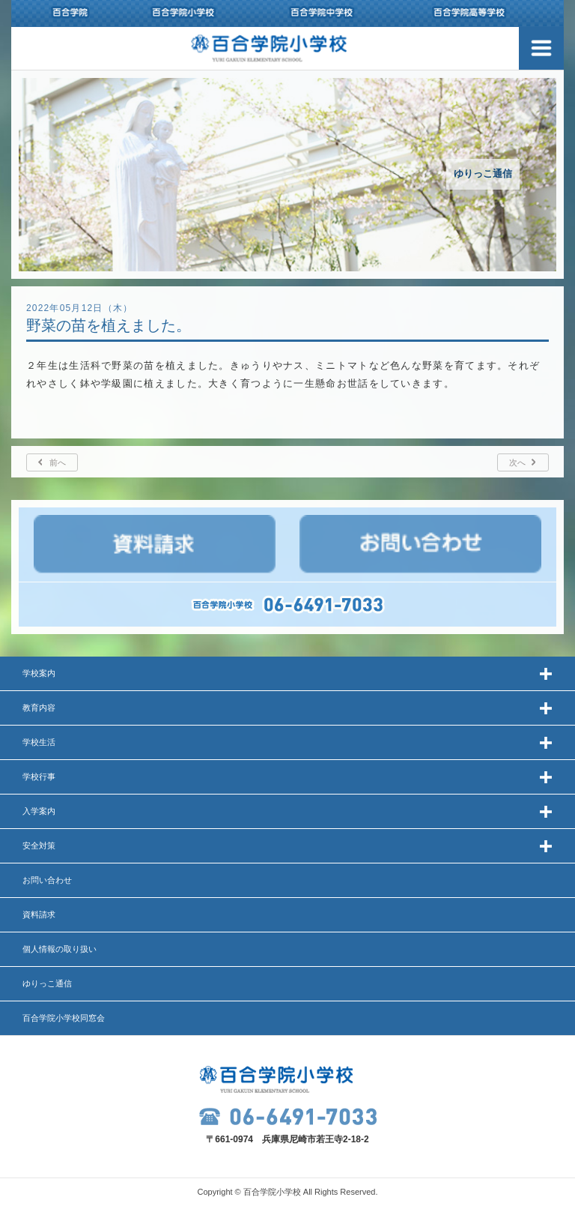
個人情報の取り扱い (59, 948)
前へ (57, 462)
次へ (517, 462)
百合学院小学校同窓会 (63, 1017)
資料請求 (38, 914)
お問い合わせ (47, 879)
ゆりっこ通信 (47, 983)
